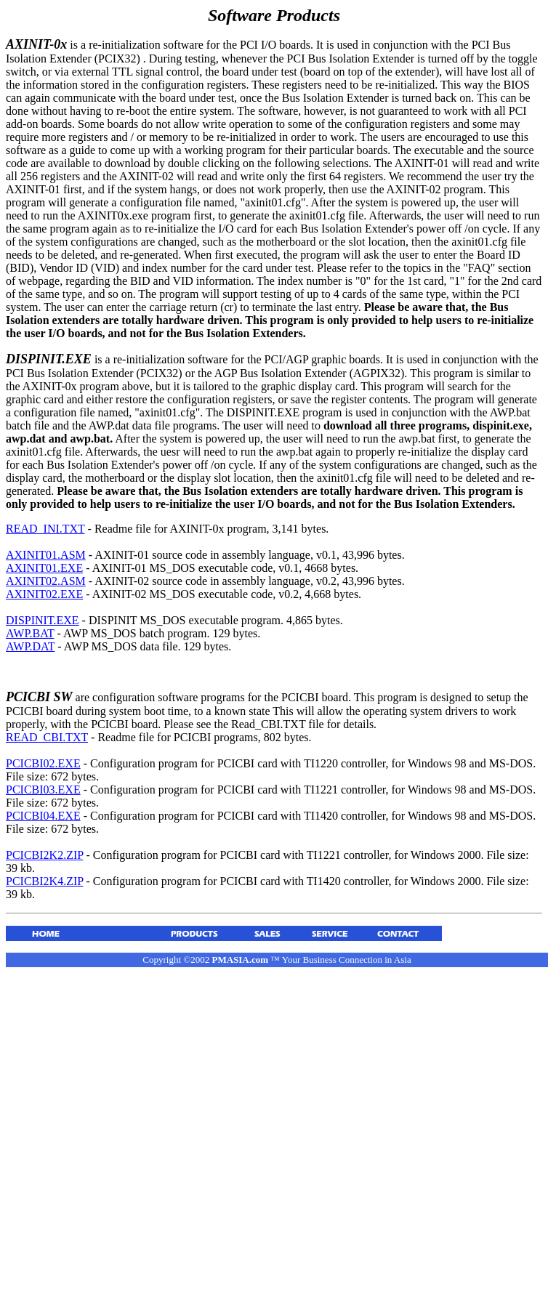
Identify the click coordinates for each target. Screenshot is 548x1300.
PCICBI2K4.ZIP (45, 881)
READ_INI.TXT (45, 528)
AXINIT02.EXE (44, 594)
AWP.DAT (30, 646)
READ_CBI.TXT (47, 737)
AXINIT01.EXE (44, 568)
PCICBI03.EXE (43, 789)
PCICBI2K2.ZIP (45, 855)
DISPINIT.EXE (42, 620)
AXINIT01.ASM (46, 555)
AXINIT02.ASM (46, 581)
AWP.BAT (30, 633)
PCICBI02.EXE (43, 763)
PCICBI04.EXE (43, 816)
